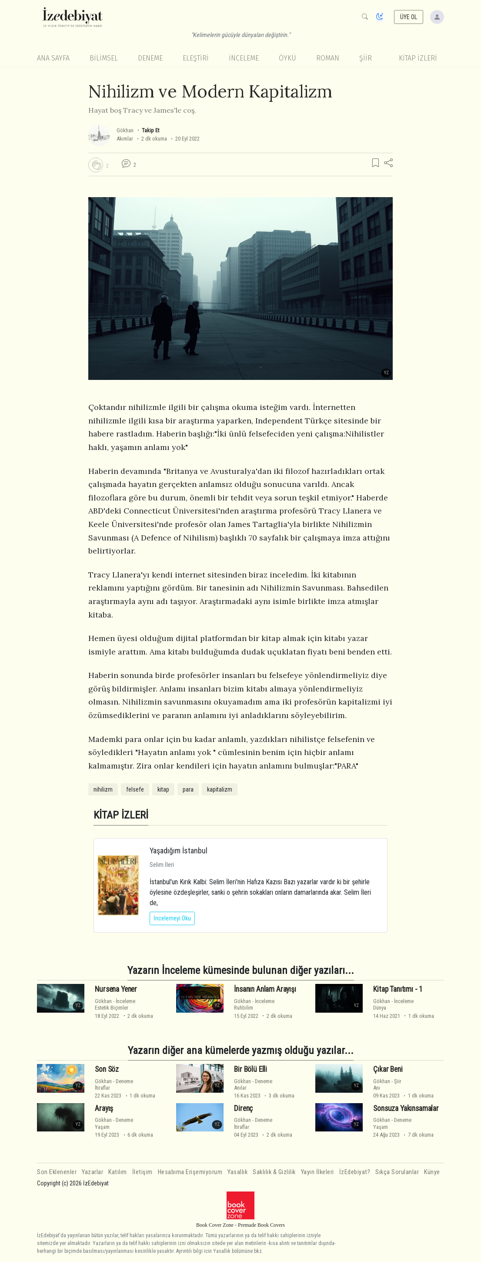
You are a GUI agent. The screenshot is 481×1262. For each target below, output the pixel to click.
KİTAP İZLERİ (418, 58)
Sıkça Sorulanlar (397, 1172)
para (188, 789)
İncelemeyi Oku (172, 918)
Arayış (104, 1108)
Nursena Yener (116, 989)
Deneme (150, 58)
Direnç (243, 1108)
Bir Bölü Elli (250, 1069)
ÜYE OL (409, 16)
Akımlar (125, 138)
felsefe (135, 789)
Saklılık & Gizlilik (274, 1172)
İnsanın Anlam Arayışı (265, 989)
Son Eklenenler (57, 1172)
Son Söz (107, 1069)
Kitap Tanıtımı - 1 (398, 989)
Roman (327, 58)
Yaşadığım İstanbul (178, 850)
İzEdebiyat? (355, 1172)
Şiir (365, 58)
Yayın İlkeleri (317, 1172)
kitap (163, 789)
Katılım (117, 1172)
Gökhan (125, 130)
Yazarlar (92, 1172)
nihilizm (103, 789)
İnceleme (244, 58)
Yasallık (237, 1172)
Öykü (287, 58)
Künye (432, 1172)
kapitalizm (219, 789)
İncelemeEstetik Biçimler (115, 1004)
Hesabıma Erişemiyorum (190, 1172)
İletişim (142, 1172)
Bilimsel (104, 58)
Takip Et (150, 130)
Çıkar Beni (387, 1069)
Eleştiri (196, 58)
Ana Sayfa (53, 58)
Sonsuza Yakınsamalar (406, 1108)
